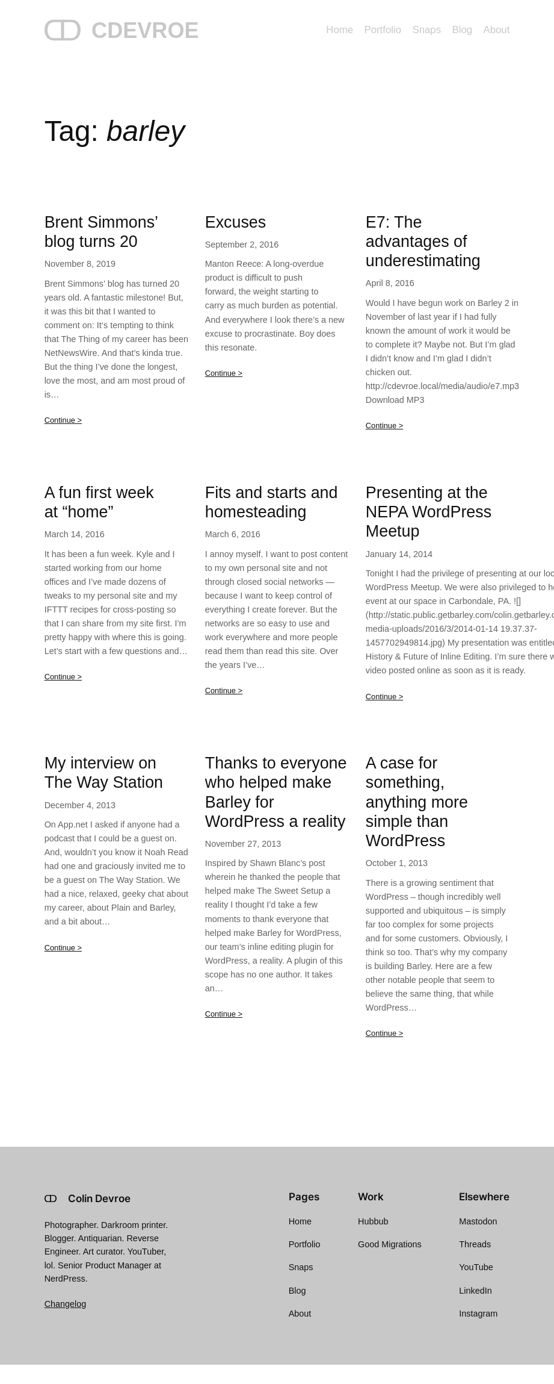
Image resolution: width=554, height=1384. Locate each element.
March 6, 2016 (232, 534)
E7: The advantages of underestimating (423, 241)
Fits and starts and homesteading (271, 502)
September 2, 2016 (242, 244)
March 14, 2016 (75, 534)
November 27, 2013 (243, 844)
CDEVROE (145, 30)
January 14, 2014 (399, 554)
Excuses (235, 222)
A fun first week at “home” (99, 502)
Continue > (63, 420)
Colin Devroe (99, 1198)
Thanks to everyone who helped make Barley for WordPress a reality (276, 792)
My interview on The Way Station (104, 772)
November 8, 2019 (80, 264)
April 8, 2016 (390, 283)
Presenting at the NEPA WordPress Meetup (428, 512)
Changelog (66, 1304)
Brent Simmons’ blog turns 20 (101, 232)
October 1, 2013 (397, 863)
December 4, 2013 (80, 805)
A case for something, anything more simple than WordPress (417, 802)
